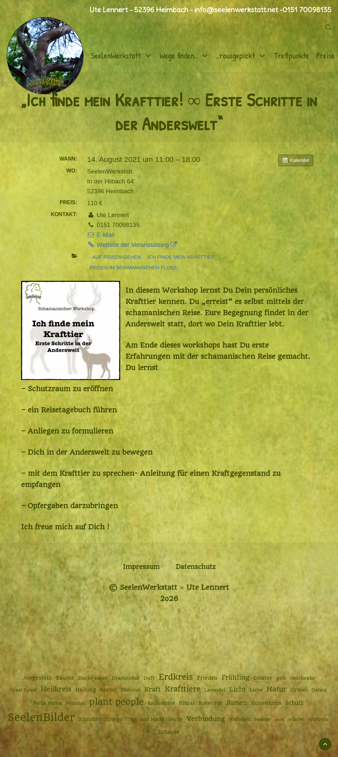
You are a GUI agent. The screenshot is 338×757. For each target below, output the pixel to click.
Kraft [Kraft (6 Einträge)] (152, 689)
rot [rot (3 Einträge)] (218, 703)
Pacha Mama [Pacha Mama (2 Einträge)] (47, 703)
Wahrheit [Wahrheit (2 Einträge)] (240, 719)
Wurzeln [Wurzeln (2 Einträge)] (318, 719)
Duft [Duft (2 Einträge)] (149, 678)
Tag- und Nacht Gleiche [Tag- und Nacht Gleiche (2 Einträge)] (155, 719)
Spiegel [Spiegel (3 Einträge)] (114, 719)
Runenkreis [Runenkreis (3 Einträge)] (266, 703)
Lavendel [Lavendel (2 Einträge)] (214, 690)
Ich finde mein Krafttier (181, 257)
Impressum (141, 567)
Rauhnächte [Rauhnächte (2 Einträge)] (161, 703)
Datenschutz (196, 567)
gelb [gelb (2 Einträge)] (281, 678)
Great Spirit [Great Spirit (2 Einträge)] (23, 690)
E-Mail (100, 234)
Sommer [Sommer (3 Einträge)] (90, 719)
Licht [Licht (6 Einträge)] (237, 689)
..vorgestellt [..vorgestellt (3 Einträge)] (36, 678)
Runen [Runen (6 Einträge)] (236, 702)
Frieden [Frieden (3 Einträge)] (207, 678)
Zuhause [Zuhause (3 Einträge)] (168, 732)
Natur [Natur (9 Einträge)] (276, 689)
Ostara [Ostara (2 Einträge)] (319, 690)
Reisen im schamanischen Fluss (133, 267)
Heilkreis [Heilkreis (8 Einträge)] (56, 689)
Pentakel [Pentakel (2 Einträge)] (75, 703)
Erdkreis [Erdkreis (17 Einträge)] (175, 677)
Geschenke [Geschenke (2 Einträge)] (302, 678)
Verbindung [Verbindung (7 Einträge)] (205, 719)
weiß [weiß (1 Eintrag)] (280, 719)
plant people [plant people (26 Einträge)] (116, 702)
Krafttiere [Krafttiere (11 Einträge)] (182, 689)
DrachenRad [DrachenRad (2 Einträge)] (126, 678)
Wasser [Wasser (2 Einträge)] (262, 719)
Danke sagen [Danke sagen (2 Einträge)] (93, 678)
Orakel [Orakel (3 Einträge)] (299, 690)
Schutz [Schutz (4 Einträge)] (294, 703)
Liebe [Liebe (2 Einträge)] (256, 690)
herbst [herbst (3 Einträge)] (108, 690)
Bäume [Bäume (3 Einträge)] (65, 678)
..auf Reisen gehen (115, 257)
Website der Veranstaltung (132, 244)
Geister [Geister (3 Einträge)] (262, 678)
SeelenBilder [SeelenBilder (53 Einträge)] (41, 717)
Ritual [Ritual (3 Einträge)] (186, 703)
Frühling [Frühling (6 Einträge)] (235, 677)
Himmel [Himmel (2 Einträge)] (130, 690)
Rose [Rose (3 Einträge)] (204, 703)
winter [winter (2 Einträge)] (296, 719)
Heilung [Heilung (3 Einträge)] (85, 690)
